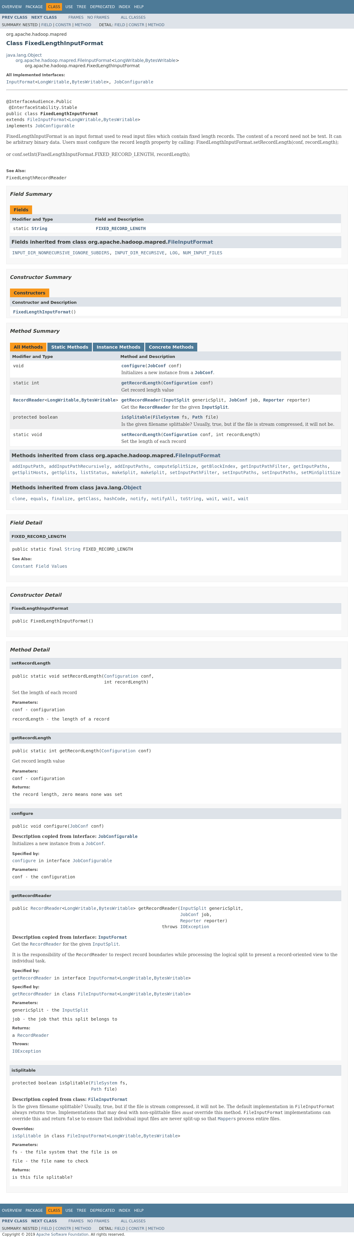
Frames (76, 17)
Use (69, 7)
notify (138, 498)
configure (133, 365)
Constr (63, 25)
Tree (81, 7)
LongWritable (129, 60)
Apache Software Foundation (62, 1234)
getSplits (63, 472)
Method (83, 25)
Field (46, 25)
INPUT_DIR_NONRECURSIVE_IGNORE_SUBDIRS (60, 252)
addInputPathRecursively (79, 466)
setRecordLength (140, 434)
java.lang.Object (24, 55)
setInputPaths (239, 472)
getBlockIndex (218, 466)
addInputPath (28, 466)
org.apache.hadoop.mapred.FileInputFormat (63, 60)
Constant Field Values (39, 566)
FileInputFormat (46, 119)
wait (212, 498)
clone (18, 498)
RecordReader (29, 399)
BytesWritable (160, 60)
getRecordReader (140, 399)
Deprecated (102, 7)
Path (197, 417)
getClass (88, 498)
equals (38, 498)
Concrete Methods (171, 347)
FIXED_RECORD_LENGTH (121, 228)
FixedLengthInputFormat (42, 311)
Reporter (273, 399)
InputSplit (176, 399)
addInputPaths (132, 466)
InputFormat (20, 81)
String (39, 228)
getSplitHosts (29, 472)
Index (125, 7)
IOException (194, 926)
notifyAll (163, 498)
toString (190, 498)
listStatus (93, 472)
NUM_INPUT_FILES (202, 252)
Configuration (180, 382)
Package (34, 7)
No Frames (98, 17)
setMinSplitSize (320, 472)
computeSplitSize (175, 466)
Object (132, 488)
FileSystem (166, 417)
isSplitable (135, 417)
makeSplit (124, 472)
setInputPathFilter (193, 472)
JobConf (157, 365)
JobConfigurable (133, 81)
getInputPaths (310, 466)
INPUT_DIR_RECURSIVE (140, 252)
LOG (174, 252)
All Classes (133, 17)
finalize (61, 498)
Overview (12, 7)
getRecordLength (140, 382)
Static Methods (69, 347)
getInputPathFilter (264, 466)
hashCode (114, 498)
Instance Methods (118, 347)
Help (139, 7)
